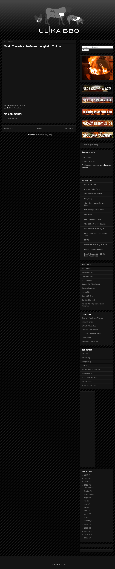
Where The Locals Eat (90, 342)
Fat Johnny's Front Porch (94, 210)
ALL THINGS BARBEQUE (94, 229)
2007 (86, 538)
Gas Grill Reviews (88, 161)
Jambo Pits (86, 292)
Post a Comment (12, 118)
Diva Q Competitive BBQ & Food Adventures (94, 255)
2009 (86, 531)
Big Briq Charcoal (88, 300)
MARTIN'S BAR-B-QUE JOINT (96, 245)
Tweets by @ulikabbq (90, 145)
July (85, 501)
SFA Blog (88, 214)
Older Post (69, 129)
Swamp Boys (87, 381)
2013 (86, 482)
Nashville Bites (87, 322)
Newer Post (9, 129)
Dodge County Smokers (93, 249)
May (85, 507)
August (86, 498)
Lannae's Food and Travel (91, 334)
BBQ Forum (86, 268)
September (88, 494)
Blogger (63, 564)
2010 (86, 528)
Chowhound (86, 338)
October (87, 491)
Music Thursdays (15, 108)
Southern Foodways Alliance (92, 318)
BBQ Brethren (87, 280)
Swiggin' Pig (86, 362)
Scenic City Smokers (89, 377)
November (88, 488)
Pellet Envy (86, 358)
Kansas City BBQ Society (91, 284)
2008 (86, 535)
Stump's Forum (87, 272)
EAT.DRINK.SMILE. (89, 326)
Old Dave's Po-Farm (92, 189)
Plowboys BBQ (87, 373)
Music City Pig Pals (89, 385)
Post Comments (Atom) (44, 135)
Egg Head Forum (88, 276)
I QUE (86, 240)
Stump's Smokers (88, 288)
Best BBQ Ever (87, 296)
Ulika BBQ (85, 354)
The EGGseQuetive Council (95, 224)
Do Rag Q (85, 366)
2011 (86, 525)
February (87, 517)
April (86, 511)
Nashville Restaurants (90, 330)
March (86, 514)
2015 (86, 475)
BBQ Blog (88, 198)
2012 (86, 485)
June (86, 504)
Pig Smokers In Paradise (91, 369)
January (87, 521)
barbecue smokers (92, 165)
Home (39, 129)
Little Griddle (86, 158)
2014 (86, 478)
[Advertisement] (91, 428)
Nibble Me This (90, 184)
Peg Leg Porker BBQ (92, 219)
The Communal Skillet (93, 194)
